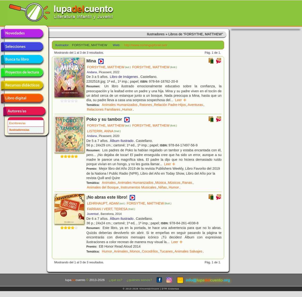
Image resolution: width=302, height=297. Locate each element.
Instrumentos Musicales (138, 187)
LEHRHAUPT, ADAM (106, 203)
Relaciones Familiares (103, 109)
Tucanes (166, 251)
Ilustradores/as (19, 130)
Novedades (22, 33)
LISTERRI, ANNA (104, 131)
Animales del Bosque (103, 187)
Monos (135, 251)
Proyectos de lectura (22, 72)
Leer (181, 100)
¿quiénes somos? (139, 280)
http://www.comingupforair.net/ (145, 45)
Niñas (162, 187)
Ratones (145, 105)
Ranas (187, 183)
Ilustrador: (62, 45)
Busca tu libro (22, 59)
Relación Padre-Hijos (170, 105)
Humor (127, 109)
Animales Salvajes (188, 251)
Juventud (93, 214)
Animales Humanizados (120, 105)
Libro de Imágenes (124, 77)
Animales (109, 183)
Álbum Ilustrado (122, 141)
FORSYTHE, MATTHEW (109, 67)
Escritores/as (17, 123)
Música (160, 183)
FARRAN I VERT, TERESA (111, 209)
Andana (92, 72)
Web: (116, 45)
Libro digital (22, 98)
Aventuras (195, 105)
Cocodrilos (150, 251)
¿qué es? (115, 280)
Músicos (174, 183)
